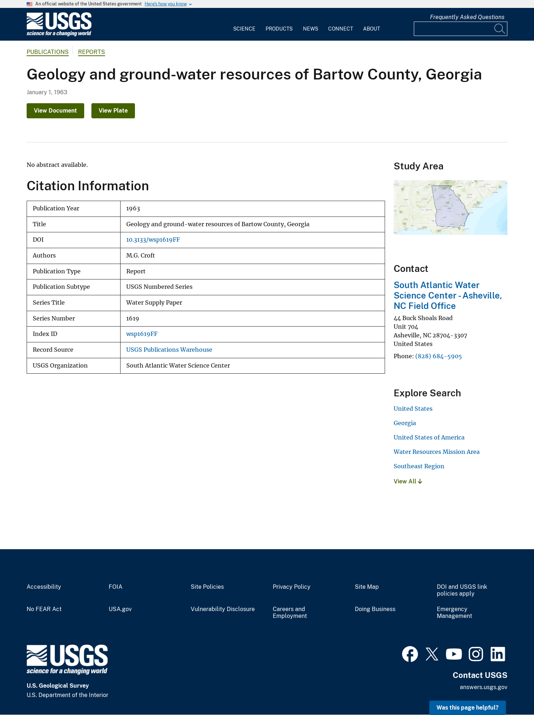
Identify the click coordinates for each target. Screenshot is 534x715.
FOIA (115, 587)
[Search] (500, 29)
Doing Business (375, 609)
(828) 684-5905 (438, 356)
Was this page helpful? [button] (467, 707)
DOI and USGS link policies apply (462, 590)
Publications (48, 52)
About (371, 29)
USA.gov (120, 609)
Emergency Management (454, 612)
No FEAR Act (44, 609)
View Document (55, 110)
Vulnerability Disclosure (223, 609)
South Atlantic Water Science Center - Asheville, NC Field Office (448, 295)
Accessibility (44, 587)
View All (408, 481)
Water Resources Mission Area (437, 451)
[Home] (59, 34)
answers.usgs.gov (483, 687)
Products (279, 29)
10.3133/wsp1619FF (153, 239)
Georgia (405, 423)
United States (413, 408)
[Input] (460, 29)
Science (244, 29)
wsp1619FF (142, 334)
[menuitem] (244, 24)
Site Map (367, 587)
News (310, 29)
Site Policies (207, 587)
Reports (91, 52)
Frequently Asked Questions (467, 17)
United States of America (429, 437)
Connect (340, 29)
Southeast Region (419, 466)
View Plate (113, 110)
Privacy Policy (292, 587)
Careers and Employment (290, 612)
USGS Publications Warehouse (169, 349)
